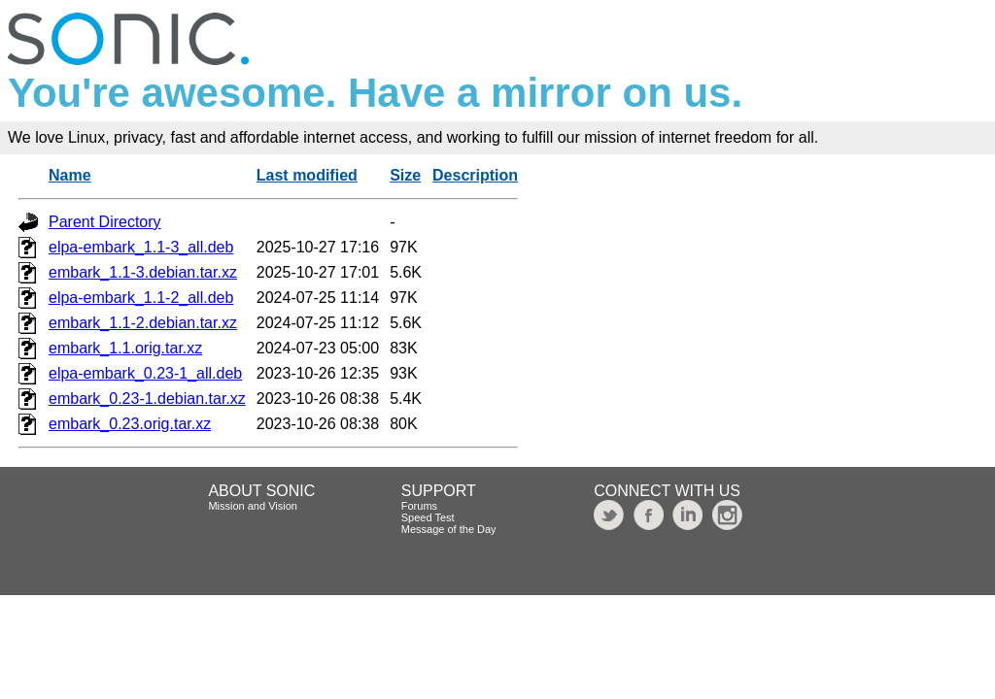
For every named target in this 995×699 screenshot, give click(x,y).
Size (405, 175)
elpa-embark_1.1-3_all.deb (141, 247)
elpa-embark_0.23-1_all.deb (145, 373)
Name (70, 175)
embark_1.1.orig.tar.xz (125, 348)
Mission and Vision (252, 506)
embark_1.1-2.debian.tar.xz (143, 323)
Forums (419, 506)
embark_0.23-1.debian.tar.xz (147, 398)
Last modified (307, 175)
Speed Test (428, 517)
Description (475, 175)
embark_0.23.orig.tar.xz (130, 424)
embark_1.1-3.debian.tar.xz (143, 272)
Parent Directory (105, 222)
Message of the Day (449, 529)
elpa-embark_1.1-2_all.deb (141, 297)
